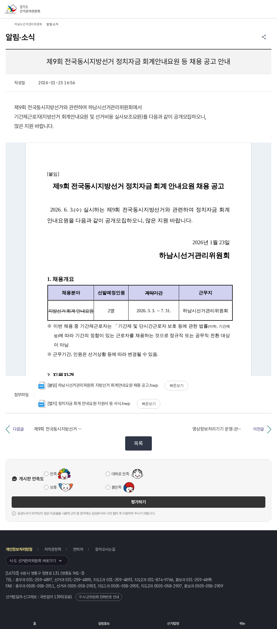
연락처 (78, 549)
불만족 (116, 487)
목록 (138, 443)
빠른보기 (176, 385)
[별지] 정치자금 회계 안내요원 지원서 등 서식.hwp (84, 404)
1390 (58, 597)
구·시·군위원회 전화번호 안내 (99, 597)
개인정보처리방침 (19, 549)
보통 (53, 487)
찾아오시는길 (105, 549)
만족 (53, 474)
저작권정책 (52, 549)
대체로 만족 (120, 474)
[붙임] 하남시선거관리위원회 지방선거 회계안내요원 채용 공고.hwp (98, 386)
